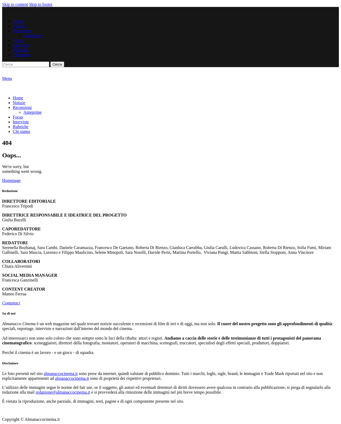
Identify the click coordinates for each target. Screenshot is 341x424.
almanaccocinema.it (61, 373)
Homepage (11, 180)
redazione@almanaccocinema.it (63, 392)
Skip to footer (40, 4)
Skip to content (15, 4)
